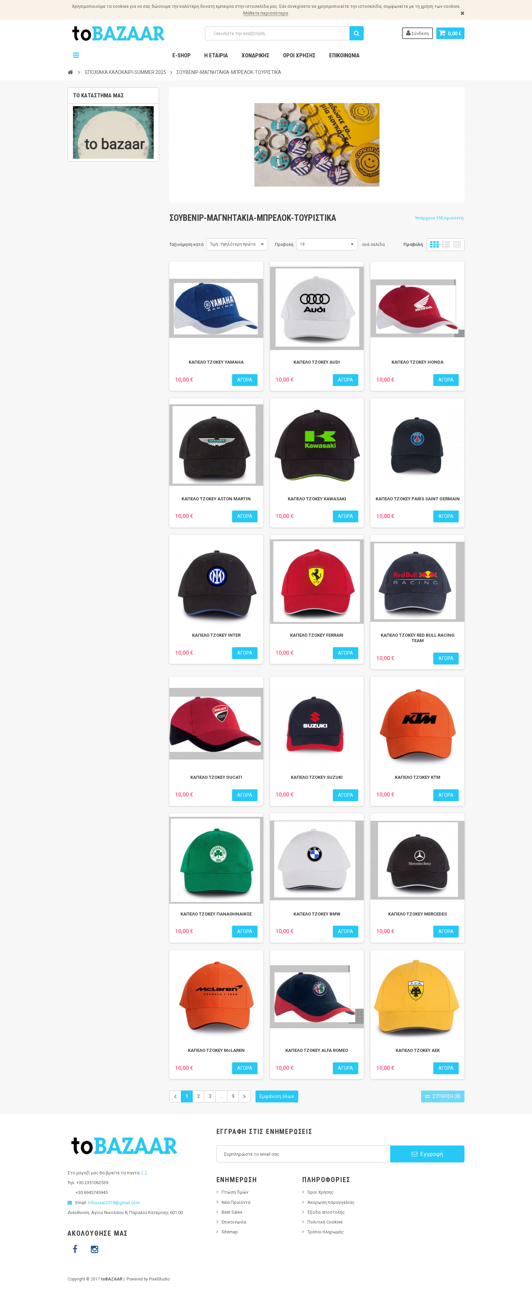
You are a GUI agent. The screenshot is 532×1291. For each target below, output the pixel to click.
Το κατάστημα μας (98, 95)
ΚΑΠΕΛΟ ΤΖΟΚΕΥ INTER (216, 635)
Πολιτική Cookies (325, 1222)
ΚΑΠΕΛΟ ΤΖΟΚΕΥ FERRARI (316, 635)
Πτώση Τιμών (235, 1192)
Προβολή (284, 244)
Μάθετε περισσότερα (265, 13)
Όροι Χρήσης (299, 55)
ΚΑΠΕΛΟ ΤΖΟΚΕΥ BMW (316, 914)
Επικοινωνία (344, 55)
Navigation (76, 55)
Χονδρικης (255, 55)
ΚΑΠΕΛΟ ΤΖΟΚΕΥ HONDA (417, 362)
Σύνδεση (417, 33)
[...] (144, 1172)
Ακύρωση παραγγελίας (331, 1202)
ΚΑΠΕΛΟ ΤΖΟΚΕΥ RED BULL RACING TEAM (418, 638)
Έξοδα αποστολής (326, 1212)
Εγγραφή (427, 1154)
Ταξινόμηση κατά (186, 244)
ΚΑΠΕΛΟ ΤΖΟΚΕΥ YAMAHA (216, 362)
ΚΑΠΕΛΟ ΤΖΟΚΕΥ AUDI (316, 362)
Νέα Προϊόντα (236, 1202)
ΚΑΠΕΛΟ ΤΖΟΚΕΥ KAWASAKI (317, 498)
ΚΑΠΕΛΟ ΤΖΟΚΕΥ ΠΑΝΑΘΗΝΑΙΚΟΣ (216, 914)
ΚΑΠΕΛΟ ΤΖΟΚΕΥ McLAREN (216, 1050)
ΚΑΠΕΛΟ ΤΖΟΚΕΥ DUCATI (216, 777)
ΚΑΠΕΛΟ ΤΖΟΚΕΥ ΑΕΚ (418, 1050)
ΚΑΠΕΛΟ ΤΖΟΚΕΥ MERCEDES (417, 914)
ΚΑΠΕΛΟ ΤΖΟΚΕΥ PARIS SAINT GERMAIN (418, 498)
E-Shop (181, 55)
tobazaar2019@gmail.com (114, 1202)
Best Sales (232, 1212)
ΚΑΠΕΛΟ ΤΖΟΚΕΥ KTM (417, 777)
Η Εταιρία (216, 55)
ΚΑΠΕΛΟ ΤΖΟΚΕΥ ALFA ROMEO (316, 1050)
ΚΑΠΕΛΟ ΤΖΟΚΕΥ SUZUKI (317, 777)
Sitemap (230, 1231)
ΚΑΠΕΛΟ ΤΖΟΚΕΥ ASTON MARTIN (216, 498)
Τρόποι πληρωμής (325, 1231)
